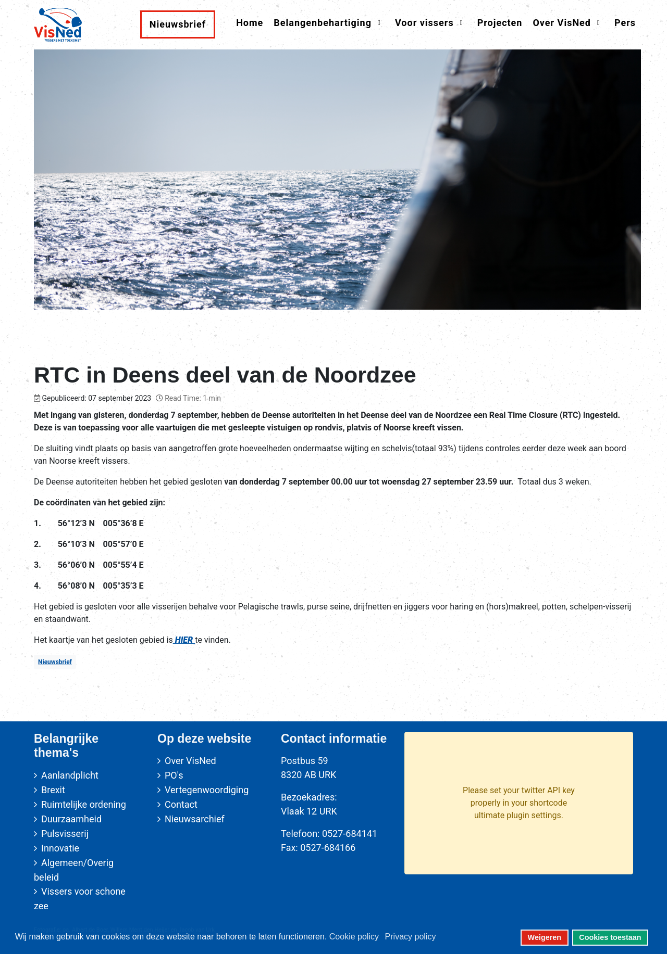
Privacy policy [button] (410, 936)
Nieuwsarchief (195, 818)
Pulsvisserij (65, 833)
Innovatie (60, 848)
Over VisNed (190, 760)
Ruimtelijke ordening (83, 804)
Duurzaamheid (71, 818)
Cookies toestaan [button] (610, 937)
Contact (181, 804)
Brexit (53, 789)
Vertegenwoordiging (207, 789)
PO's (174, 775)
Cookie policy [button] (354, 936)
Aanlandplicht (69, 775)
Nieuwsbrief (55, 662)
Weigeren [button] (545, 937)
